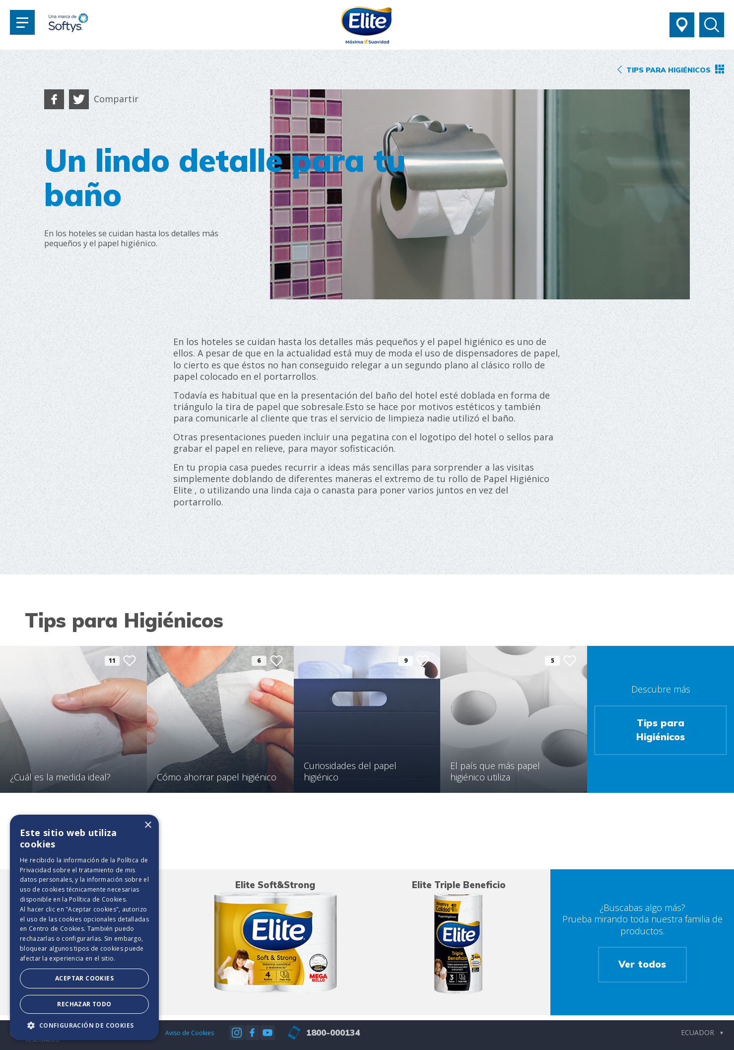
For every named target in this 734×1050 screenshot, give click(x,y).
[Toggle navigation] (22, 22)
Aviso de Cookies (189, 1033)
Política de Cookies (97, 899)
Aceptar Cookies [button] (84, 978)
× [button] (147, 825)
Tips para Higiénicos (660, 730)
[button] (84, 1025)
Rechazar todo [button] (84, 1004)
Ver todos (642, 965)
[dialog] (84, 927)
